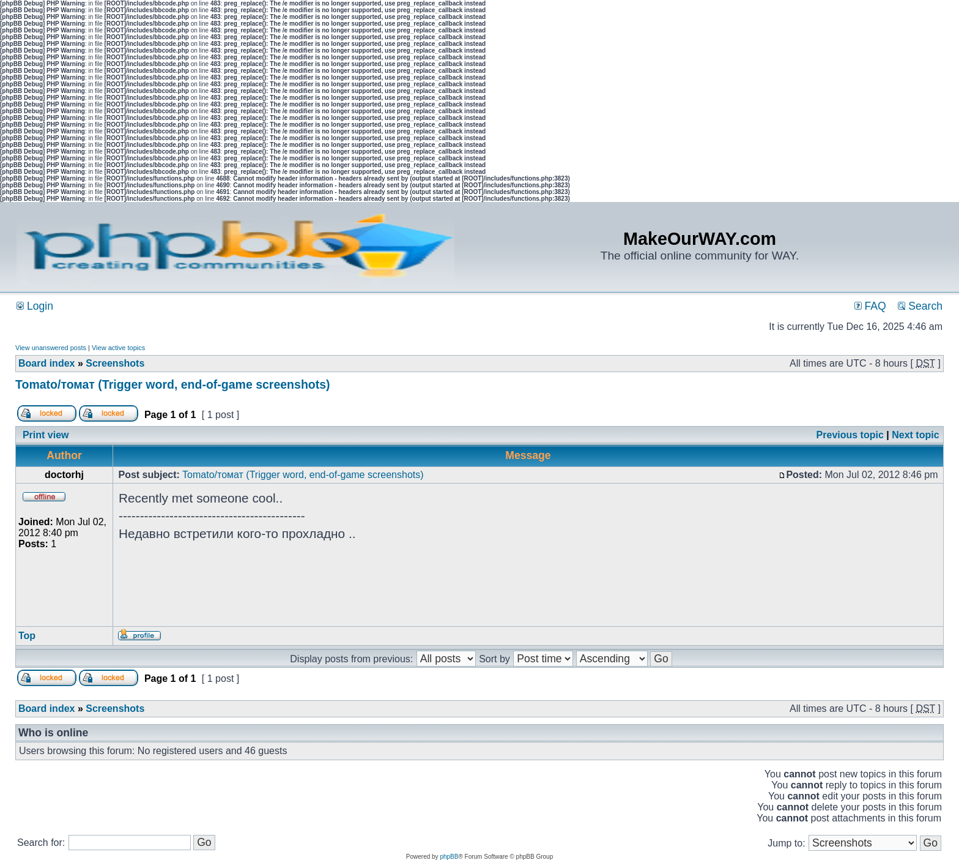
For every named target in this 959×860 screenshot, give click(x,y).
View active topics (118, 347)
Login (35, 306)
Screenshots (115, 363)
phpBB (449, 856)
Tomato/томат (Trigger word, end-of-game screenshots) (172, 384)
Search (920, 306)
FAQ (870, 306)
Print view (46, 435)
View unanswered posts (50, 347)
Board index (46, 363)
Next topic (915, 435)
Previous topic (850, 435)
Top (26, 635)
